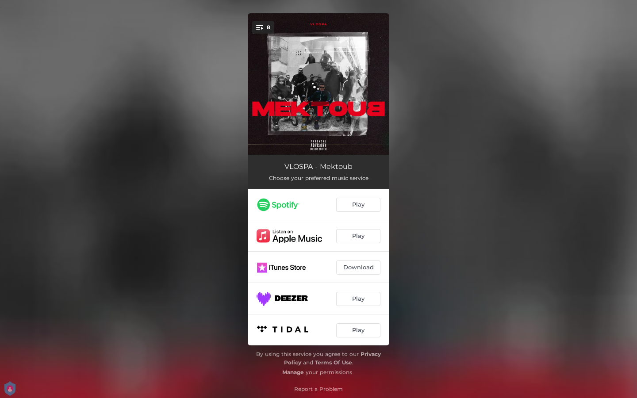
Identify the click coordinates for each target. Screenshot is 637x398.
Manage (293, 372)
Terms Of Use (333, 362)
